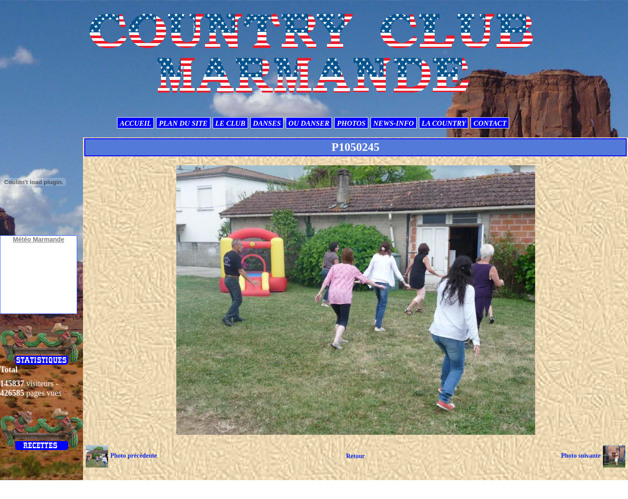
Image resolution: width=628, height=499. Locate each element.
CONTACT (489, 123)
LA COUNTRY (444, 123)
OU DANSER (308, 123)
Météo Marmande (38, 239)
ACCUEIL (135, 123)
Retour (355, 456)
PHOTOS (351, 123)
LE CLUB (230, 123)
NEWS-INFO (393, 123)
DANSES (267, 123)
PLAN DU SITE (183, 123)
